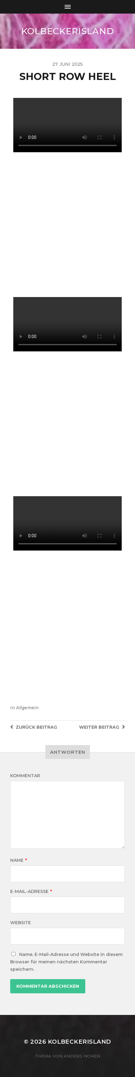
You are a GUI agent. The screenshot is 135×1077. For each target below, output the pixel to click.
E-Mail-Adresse (31, 891)
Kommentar (25, 775)
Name (18, 860)
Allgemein (27, 707)
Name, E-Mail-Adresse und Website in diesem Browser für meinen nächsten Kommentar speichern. (66, 962)
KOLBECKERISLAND (67, 31)
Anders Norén (82, 1056)
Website (20, 922)
